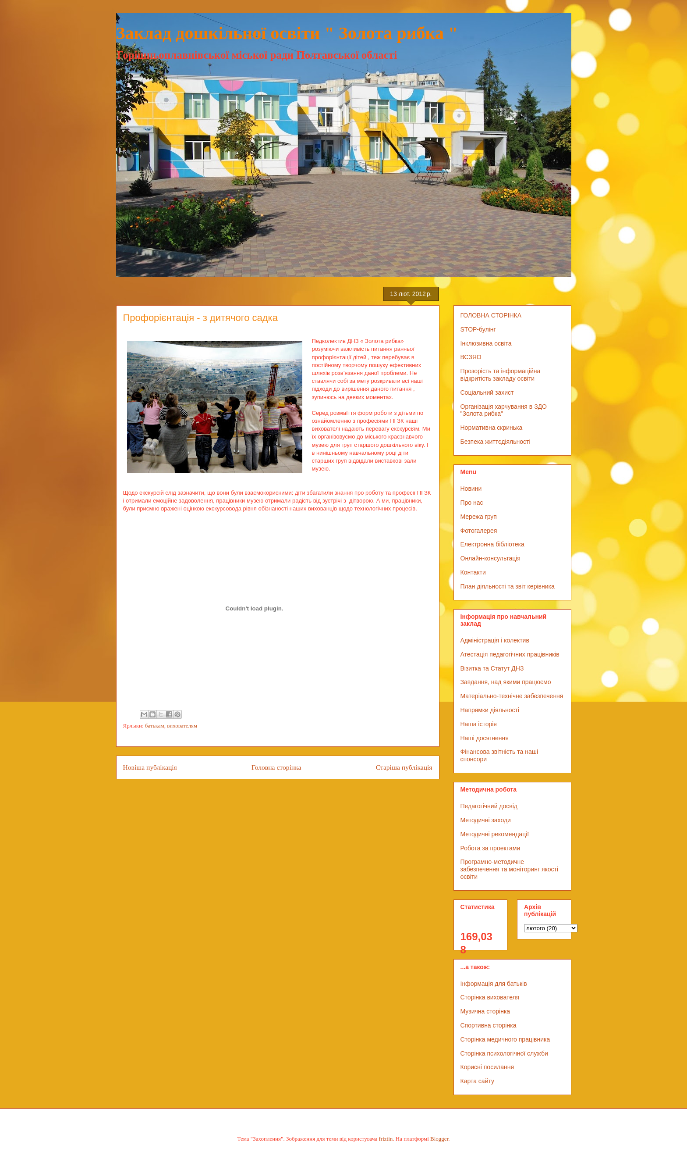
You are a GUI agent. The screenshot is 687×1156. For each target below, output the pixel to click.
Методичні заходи (485, 820)
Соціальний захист (487, 392)
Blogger (439, 1138)
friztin (386, 1138)
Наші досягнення (484, 738)
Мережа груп (478, 516)
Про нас (471, 502)
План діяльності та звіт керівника (507, 586)
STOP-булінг (478, 329)
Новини (471, 488)
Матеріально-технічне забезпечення (511, 695)
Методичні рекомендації (494, 834)
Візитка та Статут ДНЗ (492, 668)
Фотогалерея (478, 530)
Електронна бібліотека (492, 544)
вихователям (182, 725)
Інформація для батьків (493, 983)
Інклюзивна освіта (486, 343)
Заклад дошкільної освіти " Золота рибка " (287, 33)
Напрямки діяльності (490, 710)
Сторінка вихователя (490, 997)
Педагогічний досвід (489, 806)
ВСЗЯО (471, 356)
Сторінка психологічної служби (504, 1053)
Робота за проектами (490, 848)
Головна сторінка (276, 767)
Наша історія (478, 724)
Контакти (473, 572)
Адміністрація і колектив (494, 640)
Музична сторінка (485, 1011)
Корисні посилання (487, 1066)
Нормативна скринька (491, 427)
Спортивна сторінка (488, 1025)
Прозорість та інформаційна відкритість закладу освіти (500, 374)
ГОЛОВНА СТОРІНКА (491, 315)
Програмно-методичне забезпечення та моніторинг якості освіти (509, 869)
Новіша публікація (150, 767)
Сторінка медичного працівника (505, 1039)
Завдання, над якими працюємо (505, 681)
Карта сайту (477, 1081)
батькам (154, 725)
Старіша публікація (404, 767)
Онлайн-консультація (490, 558)
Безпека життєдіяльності (495, 441)
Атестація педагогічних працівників (510, 654)
